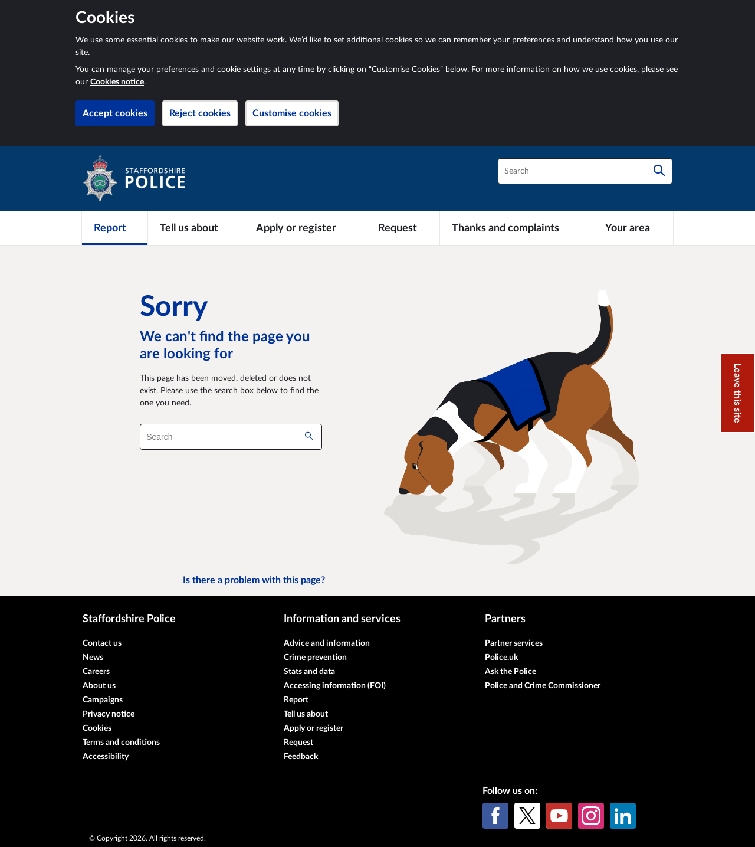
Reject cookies (200, 113)
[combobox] (585, 171)
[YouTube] (559, 816)
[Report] (114, 227)
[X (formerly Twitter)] (527, 816)
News (93, 657)
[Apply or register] (304, 227)
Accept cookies (115, 113)
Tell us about (306, 714)
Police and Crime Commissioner (542, 686)
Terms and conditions (121, 742)
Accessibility (106, 757)
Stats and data (309, 672)
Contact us (102, 643)
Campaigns (103, 700)
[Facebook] (495, 816)
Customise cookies (291, 113)
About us (99, 686)
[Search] (659, 171)
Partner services (514, 643)
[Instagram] (591, 816)
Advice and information (327, 643)
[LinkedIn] (623, 816)
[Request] (402, 227)
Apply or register (313, 728)
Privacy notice (108, 714)
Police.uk (501, 657)
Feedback (301, 757)
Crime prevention (315, 657)
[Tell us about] (196, 227)
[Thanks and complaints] (516, 227)
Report (296, 700)
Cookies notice (117, 82)
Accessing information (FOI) (335, 686)
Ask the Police (510, 672)
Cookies (97, 728)
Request (298, 742)
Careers (96, 672)
